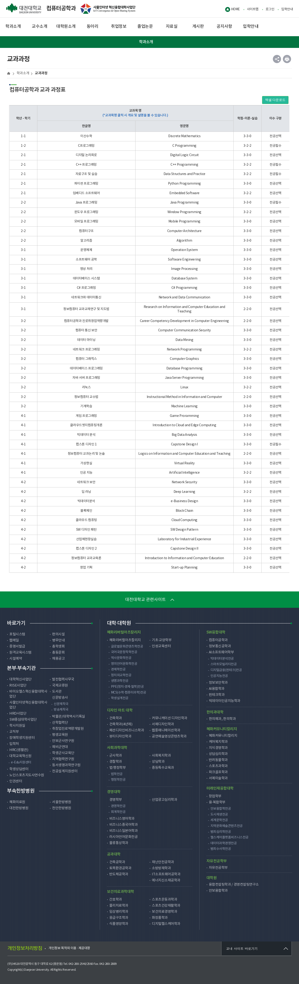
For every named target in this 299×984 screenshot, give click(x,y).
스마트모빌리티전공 (223, 664)
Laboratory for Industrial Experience (184, 539)
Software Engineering (184, 259)
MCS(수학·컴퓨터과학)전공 (128, 692)
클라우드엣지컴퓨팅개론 (86, 425)
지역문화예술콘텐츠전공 (226, 826)
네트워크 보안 (86, 482)
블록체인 (86, 511)
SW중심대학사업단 (23, 720)
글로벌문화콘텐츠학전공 (127, 646)
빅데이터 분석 (86, 435)
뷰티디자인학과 (120, 736)
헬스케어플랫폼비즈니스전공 (229, 837)
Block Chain (184, 511)
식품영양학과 (118, 924)
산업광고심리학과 (164, 800)
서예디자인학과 (163, 724)
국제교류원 (60, 685)
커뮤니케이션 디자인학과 (169, 718)
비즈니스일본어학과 (123, 831)
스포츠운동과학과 (164, 900)
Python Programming (184, 184)
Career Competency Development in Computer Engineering (184, 321)
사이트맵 (253, 9)
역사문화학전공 (121, 658)
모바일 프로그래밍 (86, 221)
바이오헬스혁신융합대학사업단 (28, 694)
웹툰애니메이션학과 (166, 730)
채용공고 (58, 659)
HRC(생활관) (18, 750)
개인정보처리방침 (24, 948)
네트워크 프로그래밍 (86, 349)
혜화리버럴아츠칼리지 (125, 640)
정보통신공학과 (220, 646)
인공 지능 (86, 473)
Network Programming (184, 349)
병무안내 (58, 640)
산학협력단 (60, 723)
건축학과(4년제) (120, 724)
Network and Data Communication (184, 297)
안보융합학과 (218, 891)
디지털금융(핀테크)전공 (226, 670)
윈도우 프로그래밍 (86, 212)
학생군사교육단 (63, 753)
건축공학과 (117, 862)
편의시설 (58, 634)
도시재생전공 (219, 814)
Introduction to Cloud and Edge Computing (184, 425)
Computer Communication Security (184, 330)
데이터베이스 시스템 (86, 278)
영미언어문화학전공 (124, 664)
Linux (184, 387)
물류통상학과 (118, 843)
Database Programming (184, 368)
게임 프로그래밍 (86, 416)
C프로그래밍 (86, 146)
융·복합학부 (217, 802)
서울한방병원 (61, 802)
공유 (277, 59)
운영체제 (86, 250)
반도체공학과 (118, 874)
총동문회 (58, 653)
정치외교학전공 (121, 675)
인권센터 (15, 781)
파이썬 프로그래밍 (86, 184)
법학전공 (117, 774)
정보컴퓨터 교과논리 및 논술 (86, 454)
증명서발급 (17, 646)
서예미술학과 (218, 778)
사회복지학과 (161, 756)
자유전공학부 (218, 868)
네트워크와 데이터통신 (86, 297)
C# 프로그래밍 (86, 288)
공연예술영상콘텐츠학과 (169, 736)
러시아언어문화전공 (123, 837)
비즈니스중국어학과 (123, 825)
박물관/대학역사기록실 (68, 717)
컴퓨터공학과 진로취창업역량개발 (86, 321)
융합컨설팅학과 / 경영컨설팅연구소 (234, 885)
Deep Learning (184, 492)
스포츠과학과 (218, 766)
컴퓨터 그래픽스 (86, 359)
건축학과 (115, 718)
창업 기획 (86, 567)
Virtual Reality (184, 463)
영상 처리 (86, 269)
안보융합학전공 (220, 809)
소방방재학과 (161, 868)
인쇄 (287, 59)
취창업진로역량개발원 (68, 729)
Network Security (184, 482)
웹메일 (14, 640)
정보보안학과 (218, 683)
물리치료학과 (118, 906)
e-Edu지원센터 (21, 762)
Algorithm (184, 241)
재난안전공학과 (163, 862)
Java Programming (184, 202)
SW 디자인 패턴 (86, 530)
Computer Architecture (184, 231)
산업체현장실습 (86, 539)
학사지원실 (17, 726)
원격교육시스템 (20, 653)
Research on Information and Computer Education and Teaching (184, 309)
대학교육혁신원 (20, 756)
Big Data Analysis (184, 435)
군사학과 (115, 756)
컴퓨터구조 (86, 231)
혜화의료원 (17, 802)
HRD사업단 (17, 714)
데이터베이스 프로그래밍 (86, 368)
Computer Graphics (184, 359)
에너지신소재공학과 (166, 880)
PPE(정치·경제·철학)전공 (127, 687)
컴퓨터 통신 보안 (86, 330)
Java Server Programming (184, 378)
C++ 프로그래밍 (86, 165)
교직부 (14, 732)
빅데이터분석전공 (222, 659)
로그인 (270, 9)
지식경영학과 (218, 748)
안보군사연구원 (63, 741)
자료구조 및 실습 (86, 174)
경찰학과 (115, 762)
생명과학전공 (119, 681)
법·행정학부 (117, 768)
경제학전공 (118, 669)
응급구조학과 (118, 918)
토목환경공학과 (120, 868)
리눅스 (86, 387)
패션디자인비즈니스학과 (126, 730)
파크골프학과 (218, 772)
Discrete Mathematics (184, 136)
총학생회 (58, 646)
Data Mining (184, 340)
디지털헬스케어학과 (166, 924)
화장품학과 (160, 918)
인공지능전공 (219, 676)
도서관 (57, 692)
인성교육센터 (161, 646)
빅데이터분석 (86, 501)
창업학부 (215, 796)
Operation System (184, 250)
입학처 (14, 744)
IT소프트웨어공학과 (166, 874)
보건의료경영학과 (164, 912)
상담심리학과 (218, 754)
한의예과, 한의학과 (222, 719)
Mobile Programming (184, 221)
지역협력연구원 (63, 759)
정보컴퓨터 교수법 (86, 397)
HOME (235, 9)
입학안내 (287, 9)
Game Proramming (184, 416)
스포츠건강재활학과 (166, 906)
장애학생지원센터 (22, 738)
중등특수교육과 (163, 768)
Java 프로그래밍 (86, 202)
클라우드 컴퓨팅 (86, 520)
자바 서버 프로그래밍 (86, 378)
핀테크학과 (217, 695)
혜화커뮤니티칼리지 (223, 736)
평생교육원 (60, 735)
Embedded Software (184, 193)
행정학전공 (118, 780)
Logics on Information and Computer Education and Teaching (184, 454)
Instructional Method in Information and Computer (184, 397)
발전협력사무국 (63, 679)
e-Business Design (184, 501)
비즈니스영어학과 (122, 819)
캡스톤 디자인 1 (86, 444)
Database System (184, 278)
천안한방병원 (61, 808)
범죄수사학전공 (220, 849)
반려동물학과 (218, 760)
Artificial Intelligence (184, 473)
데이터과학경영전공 (223, 843)
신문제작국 (61, 704)
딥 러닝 (86, 492)
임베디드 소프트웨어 (86, 193)
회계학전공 (118, 812)
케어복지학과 (218, 742)
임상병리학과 (118, 912)
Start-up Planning (184, 567)
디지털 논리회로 (86, 155)
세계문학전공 (219, 820)
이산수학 (86, 136)
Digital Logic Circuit (184, 155)
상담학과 (158, 762)
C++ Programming (184, 165)
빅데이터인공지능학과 (224, 701)
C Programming (184, 146)
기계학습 (86, 406)
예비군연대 (60, 747)
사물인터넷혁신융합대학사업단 (28, 705)
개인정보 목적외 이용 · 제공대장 (69, 948)
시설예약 (15, 659)
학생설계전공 (119, 698)
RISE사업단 (17, 685)
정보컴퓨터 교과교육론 (86, 558)
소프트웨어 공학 (86, 259)
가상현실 (86, 463)
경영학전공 (118, 806)
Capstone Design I (184, 444)
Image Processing (184, 269)
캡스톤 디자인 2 (86, 549)
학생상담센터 (18, 769)
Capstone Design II (184, 549)
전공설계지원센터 (64, 771)
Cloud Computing (184, 520)
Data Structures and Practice (184, 174)
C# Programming (184, 288)
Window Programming (184, 212)
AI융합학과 (216, 689)
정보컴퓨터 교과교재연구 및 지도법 (86, 309)
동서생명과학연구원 (66, 765)
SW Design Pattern (184, 530)
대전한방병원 (18, 808)
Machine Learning (184, 406)
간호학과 (115, 900)
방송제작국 (61, 710)
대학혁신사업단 (20, 679)
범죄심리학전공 (220, 832)
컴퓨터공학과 (41, 9)
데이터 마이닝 (86, 340)
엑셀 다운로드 (275, 100)
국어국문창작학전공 (124, 652)
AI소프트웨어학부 (221, 652)
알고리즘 (86, 241)
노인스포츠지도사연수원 (26, 775)
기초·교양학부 (161, 640)
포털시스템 (17, 634)
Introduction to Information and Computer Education (184, 558)
